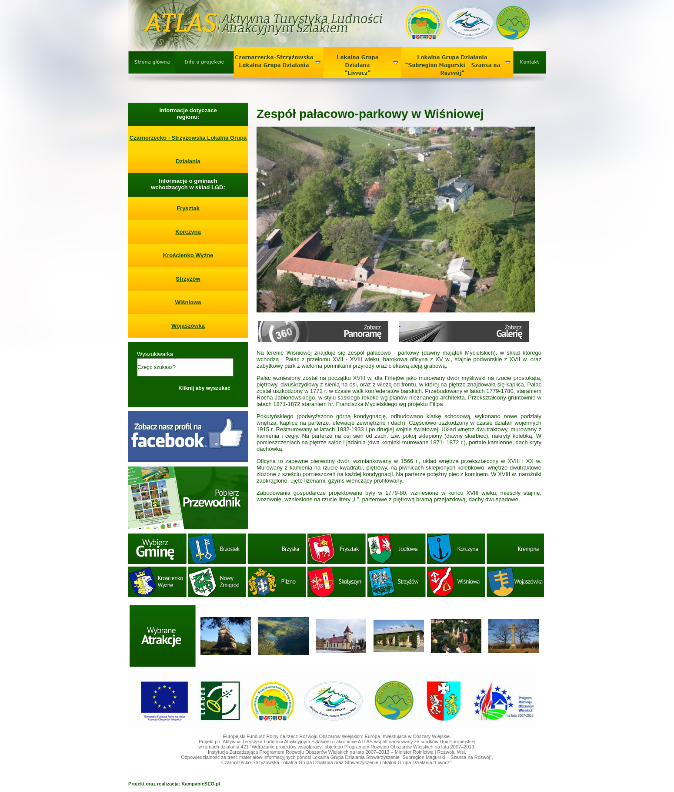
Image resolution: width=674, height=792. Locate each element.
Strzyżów (188, 278)
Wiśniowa (188, 302)
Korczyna (188, 231)
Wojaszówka (188, 325)
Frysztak (188, 208)
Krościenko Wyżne (188, 255)
